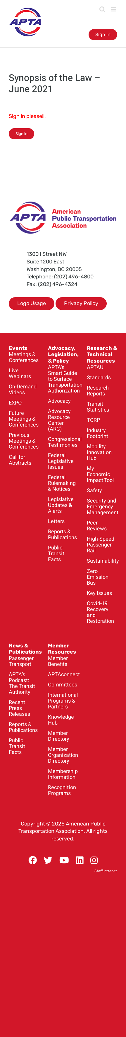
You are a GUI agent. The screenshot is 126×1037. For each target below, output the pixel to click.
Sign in (103, 34)
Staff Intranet (105, 871)
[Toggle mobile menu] (114, 9)
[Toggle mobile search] (102, 9)
